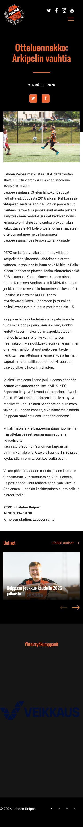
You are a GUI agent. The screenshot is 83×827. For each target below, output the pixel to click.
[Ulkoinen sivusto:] (48, 10)
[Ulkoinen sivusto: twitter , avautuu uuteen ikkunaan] (33, 98)
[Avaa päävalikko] (71, 19)
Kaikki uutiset (63, 543)
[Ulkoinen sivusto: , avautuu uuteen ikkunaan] (41, 713)
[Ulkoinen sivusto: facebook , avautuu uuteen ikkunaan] (46, 98)
